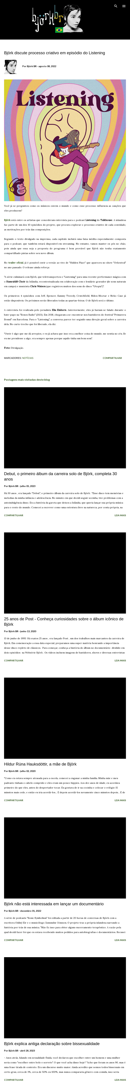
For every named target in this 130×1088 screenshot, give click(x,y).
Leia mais (120, 515)
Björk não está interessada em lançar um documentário (54, 904)
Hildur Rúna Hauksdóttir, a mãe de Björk (40, 764)
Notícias (27, 358)
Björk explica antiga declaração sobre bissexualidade (52, 1043)
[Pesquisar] (116, 6)
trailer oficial (15, 262)
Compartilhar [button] (112, 357)
